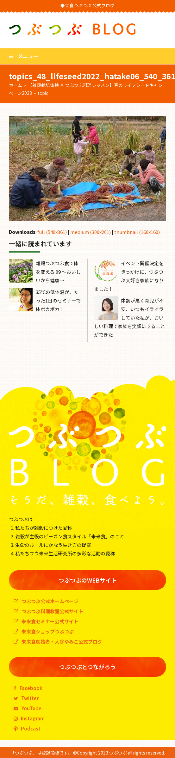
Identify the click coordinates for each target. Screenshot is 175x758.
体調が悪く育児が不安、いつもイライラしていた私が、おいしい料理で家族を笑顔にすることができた (129, 317)
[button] (23, 56)
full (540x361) (52, 232)
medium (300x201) (90, 232)
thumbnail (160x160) (137, 232)
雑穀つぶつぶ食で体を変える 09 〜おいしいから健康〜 (58, 272)
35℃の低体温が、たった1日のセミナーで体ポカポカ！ (58, 300)
